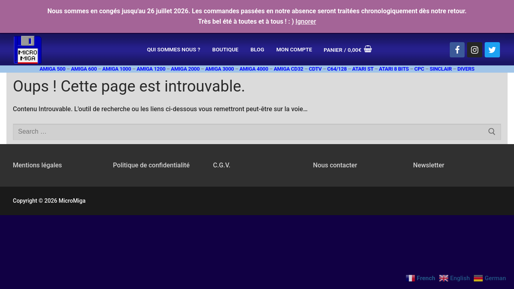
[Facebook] (457, 49)
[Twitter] (492, 49)
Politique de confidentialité (151, 165)
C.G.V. (221, 165)
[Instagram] (474, 49)
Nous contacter (335, 165)
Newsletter (429, 165)
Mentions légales (37, 165)
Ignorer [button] (306, 21)
